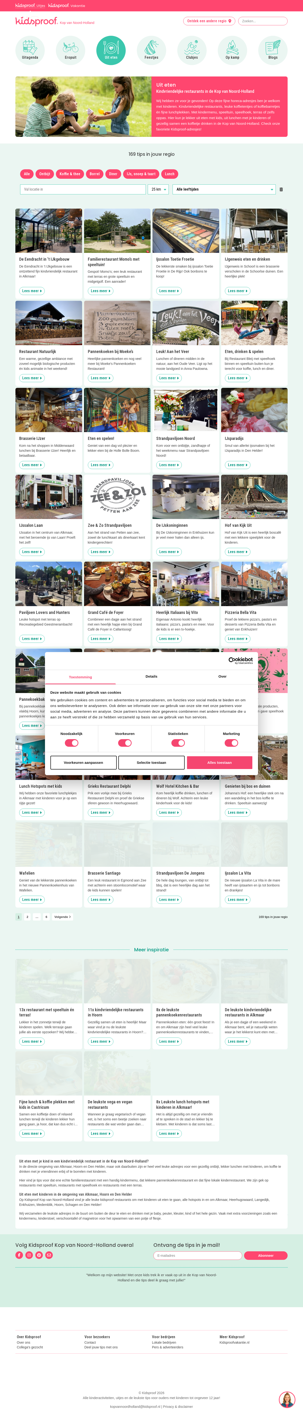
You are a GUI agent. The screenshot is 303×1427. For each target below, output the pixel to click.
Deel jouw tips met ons (101, 1357)
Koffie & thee (70, 174)
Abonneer (265, 1255)
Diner (113, 174)
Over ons (23, 1353)
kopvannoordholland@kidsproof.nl (135, 1417)
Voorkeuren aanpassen (83, 762)
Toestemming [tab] (80, 677)
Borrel (95, 174)
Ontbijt (44, 174)
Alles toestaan (219, 762)
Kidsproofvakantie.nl (235, 1353)
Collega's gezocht (30, 1357)
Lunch (169, 174)
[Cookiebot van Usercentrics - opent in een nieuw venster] (232, 660)
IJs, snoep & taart (141, 174)
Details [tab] (151, 676)
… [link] (36, 917)
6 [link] (46, 917)
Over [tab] (222, 676)
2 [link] (27, 917)
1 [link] (18, 917)
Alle (27, 174)
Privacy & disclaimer (178, 1417)
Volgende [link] (62, 917)
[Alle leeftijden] (224, 189)
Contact (90, 1353)
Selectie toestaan (151, 762)
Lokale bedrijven (164, 1353)
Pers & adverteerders (167, 1357)
